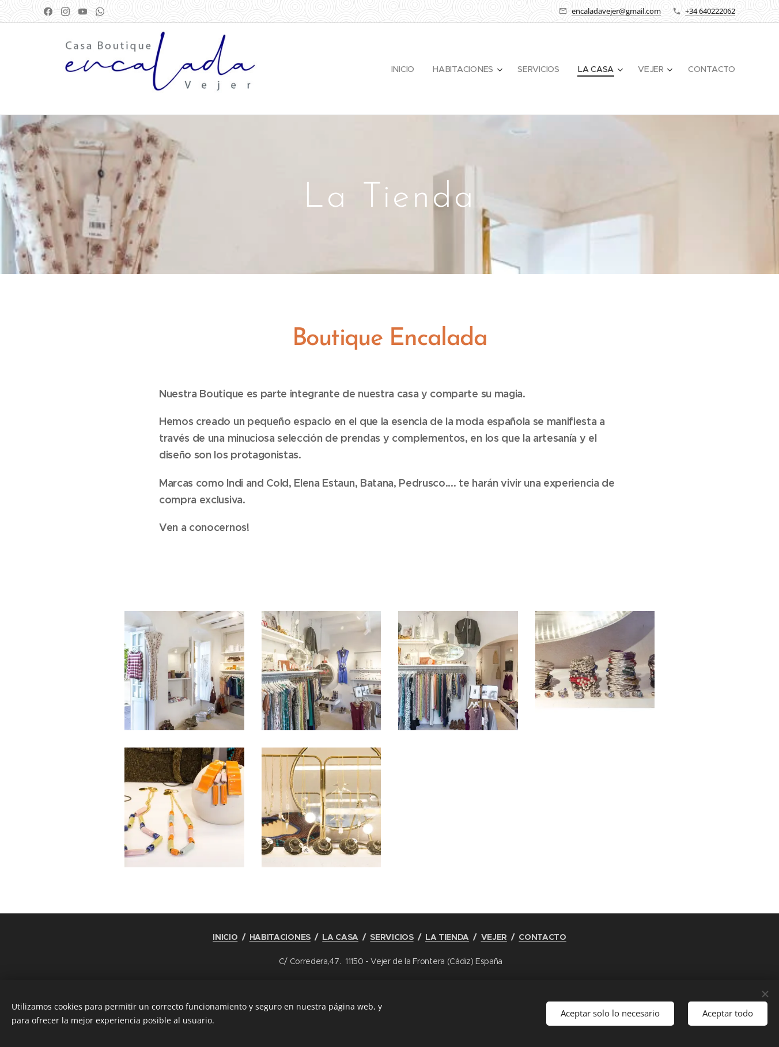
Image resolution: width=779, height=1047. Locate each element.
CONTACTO (542, 937)
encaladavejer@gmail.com (616, 11)
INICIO (225, 937)
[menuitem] (404, 69)
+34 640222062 (710, 11)
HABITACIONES (280, 937)
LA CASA (340, 937)
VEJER (494, 937)
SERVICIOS (391, 937)
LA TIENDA (447, 937)
